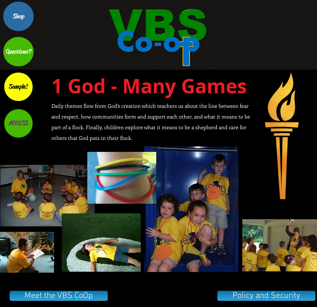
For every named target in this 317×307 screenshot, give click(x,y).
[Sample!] (18, 87)
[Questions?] (18, 51)
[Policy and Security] (266, 296)
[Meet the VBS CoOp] (59, 296)
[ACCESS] (18, 123)
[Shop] (18, 16)
